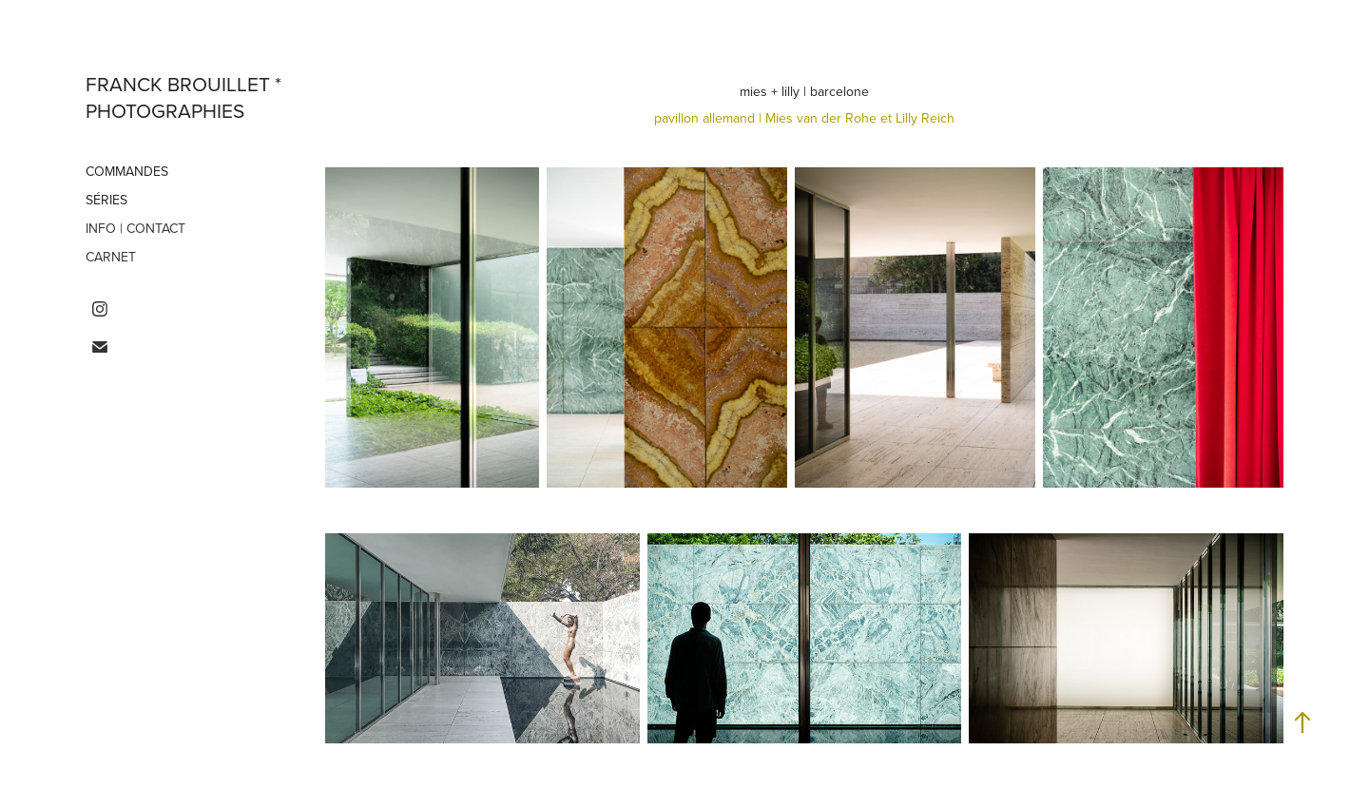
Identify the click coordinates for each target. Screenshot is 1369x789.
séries (106, 199)
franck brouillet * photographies (186, 97)
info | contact (135, 228)
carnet (111, 256)
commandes (127, 171)
